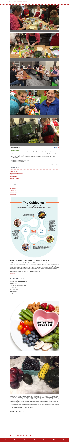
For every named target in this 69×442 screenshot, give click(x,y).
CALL (4, 440)
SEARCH (44, 440)
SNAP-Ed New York (14, 171)
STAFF (53, 440)
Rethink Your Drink (13, 192)
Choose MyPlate (13, 190)
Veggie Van (12, 181)
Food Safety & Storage (14, 178)
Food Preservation (13, 176)
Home (11, 147)
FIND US (34, 440)
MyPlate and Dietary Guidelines (16, 173)
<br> (19, 418)
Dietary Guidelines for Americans (16, 196)
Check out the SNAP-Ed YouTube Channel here (21, 435)
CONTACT (14, 440)
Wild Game (12, 180)
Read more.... (12, 273)
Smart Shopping (13, 194)
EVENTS (24, 440)
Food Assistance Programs (15, 174)
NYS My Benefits (13, 188)
